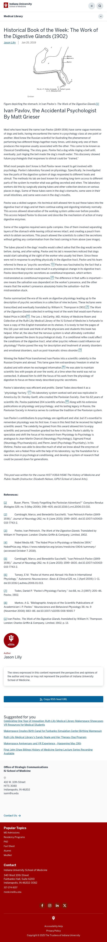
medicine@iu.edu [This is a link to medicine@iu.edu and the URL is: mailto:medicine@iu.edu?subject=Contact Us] (12, 892)
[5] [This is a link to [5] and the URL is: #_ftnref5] (5, 558)
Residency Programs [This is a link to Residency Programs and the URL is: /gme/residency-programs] (14, 837)
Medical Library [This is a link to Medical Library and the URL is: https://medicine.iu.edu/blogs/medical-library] (13, 16)
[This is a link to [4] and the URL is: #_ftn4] (28, 316)
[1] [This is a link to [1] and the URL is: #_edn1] (97, 104)
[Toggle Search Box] (99, 5)
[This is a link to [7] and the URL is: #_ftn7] (29, 393)
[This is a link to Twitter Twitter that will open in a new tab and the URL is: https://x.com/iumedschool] (65, 907)
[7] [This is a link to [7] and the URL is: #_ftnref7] (5, 590)
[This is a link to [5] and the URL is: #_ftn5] (80, 350)
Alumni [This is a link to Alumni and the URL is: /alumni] (7, 850)
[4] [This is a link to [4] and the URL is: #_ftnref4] (5, 542)
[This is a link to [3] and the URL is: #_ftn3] (87, 307)
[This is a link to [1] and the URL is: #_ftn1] (52, 264)
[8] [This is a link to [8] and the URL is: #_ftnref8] (5, 602)
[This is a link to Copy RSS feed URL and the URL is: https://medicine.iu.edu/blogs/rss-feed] (53, 699)
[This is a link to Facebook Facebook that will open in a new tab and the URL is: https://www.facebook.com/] (42, 907)
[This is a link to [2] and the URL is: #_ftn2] (52, 278)
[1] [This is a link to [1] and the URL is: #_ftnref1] (5, 502)
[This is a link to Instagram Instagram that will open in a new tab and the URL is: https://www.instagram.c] (50, 907)
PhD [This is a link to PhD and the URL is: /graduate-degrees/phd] (6, 841)
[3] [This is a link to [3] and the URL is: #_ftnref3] (5, 530)
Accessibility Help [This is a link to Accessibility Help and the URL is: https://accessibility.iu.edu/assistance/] (53, 926)
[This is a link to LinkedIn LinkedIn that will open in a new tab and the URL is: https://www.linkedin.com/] (57, 907)
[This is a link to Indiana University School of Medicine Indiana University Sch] (18, 5)
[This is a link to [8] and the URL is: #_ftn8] (67, 402)
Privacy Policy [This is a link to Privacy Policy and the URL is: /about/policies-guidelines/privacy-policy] (53, 930)
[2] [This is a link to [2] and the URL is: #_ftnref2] (5, 514)
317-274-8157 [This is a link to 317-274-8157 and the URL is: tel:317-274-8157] (10, 887)
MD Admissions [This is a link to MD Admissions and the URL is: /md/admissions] (11, 832)
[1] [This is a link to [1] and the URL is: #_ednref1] (5, 619)
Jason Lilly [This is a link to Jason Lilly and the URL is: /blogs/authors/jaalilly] (10, 42)
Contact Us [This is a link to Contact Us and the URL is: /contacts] (10, 815)
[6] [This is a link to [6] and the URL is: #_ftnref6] (5, 574)
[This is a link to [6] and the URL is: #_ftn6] (63, 367)
